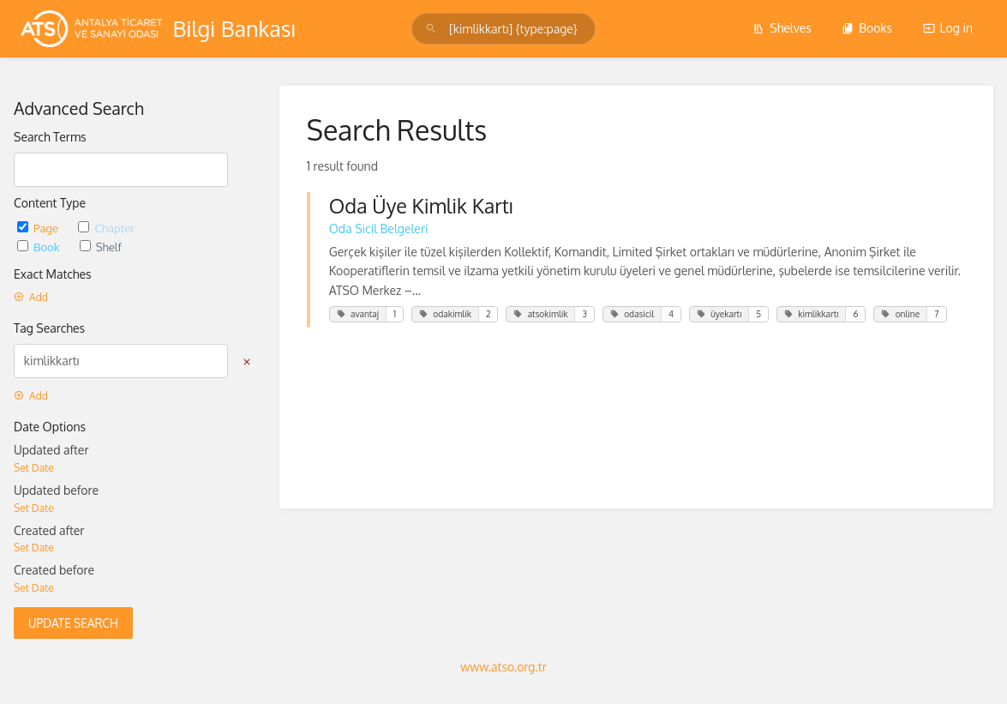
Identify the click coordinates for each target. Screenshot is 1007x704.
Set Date (34, 467)
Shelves (782, 28)
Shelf (101, 246)
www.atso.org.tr (503, 666)
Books (867, 28)
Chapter (106, 227)
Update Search (73, 623)
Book (40, 246)
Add (31, 297)
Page (39, 227)
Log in (948, 28)
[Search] (433, 28)
